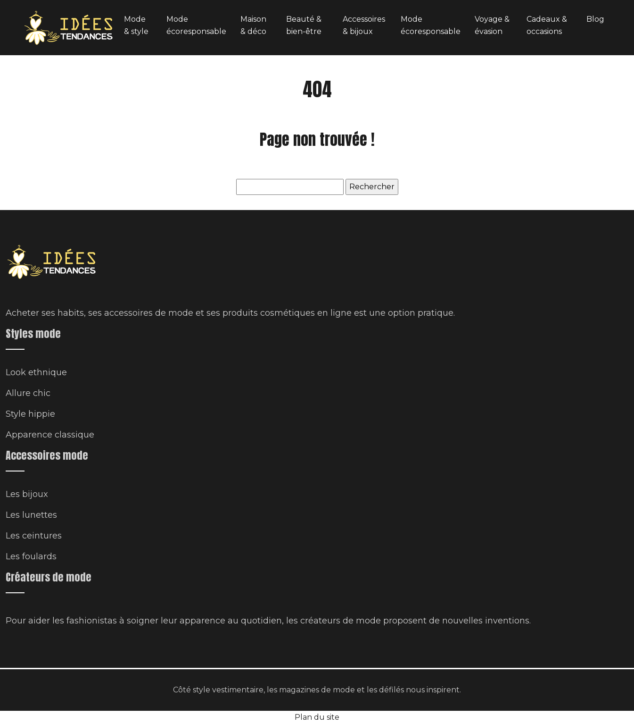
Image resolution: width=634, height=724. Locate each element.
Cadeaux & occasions (547, 25)
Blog (595, 19)
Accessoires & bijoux (364, 25)
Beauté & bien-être (303, 25)
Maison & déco (253, 25)
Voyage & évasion (492, 25)
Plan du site (317, 717)
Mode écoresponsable (196, 25)
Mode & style (136, 25)
